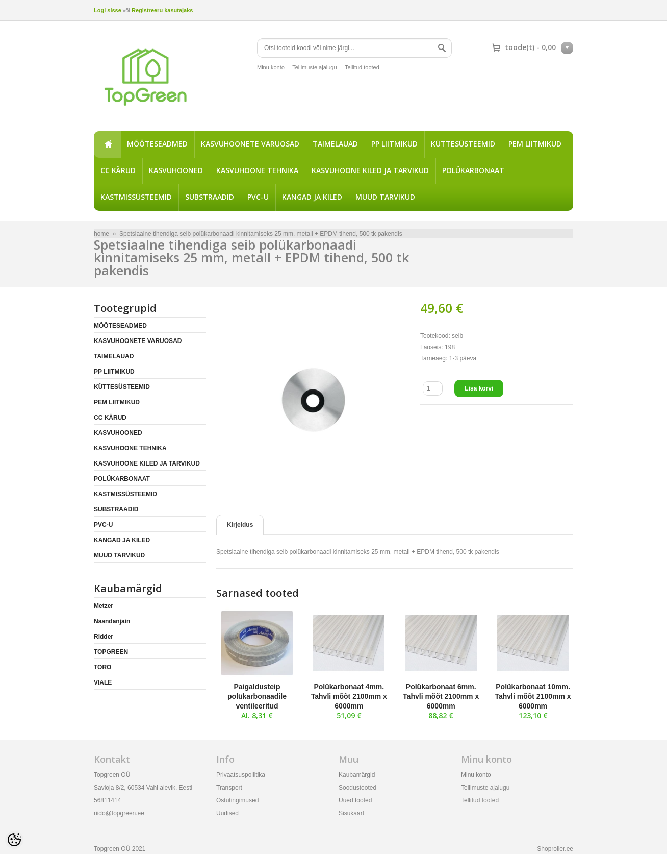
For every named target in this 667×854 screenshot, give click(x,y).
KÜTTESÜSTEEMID (463, 144)
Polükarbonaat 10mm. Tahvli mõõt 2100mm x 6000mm (533, 696)
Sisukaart (351, 813)
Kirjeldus (240, 524)
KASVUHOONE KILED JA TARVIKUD (370, 170)
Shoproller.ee (555, 848)
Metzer (103, 605)
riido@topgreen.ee (119, 813)
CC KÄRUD (118, 170)
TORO (102, 667)
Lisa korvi (479, 388)
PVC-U (258, 197)
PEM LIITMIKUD (534, 144)
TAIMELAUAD (335, 144)
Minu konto (271, 67)
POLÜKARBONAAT (473, 170)
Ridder (103, 636)
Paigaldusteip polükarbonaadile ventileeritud (257, 696)
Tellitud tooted (362, 67)
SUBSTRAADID (209, 197)
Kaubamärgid (357, 774)
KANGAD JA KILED (312, 197)
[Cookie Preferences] (14, 840)
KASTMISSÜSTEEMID (136, 197)
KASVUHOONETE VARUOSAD (250, 144)
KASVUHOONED (176, 170)
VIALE (103, 682)
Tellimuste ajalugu (314, 67)
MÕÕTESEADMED (157, 144)
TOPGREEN (111, 651)
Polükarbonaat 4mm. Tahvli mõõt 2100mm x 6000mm (349, 696)
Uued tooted (355, 800)
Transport (229, 787)
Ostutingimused (237, 800)
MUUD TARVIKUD (385, 197)
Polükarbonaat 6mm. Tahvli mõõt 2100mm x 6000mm (441, 696)
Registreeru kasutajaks (162, 10)
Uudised (227, 813)
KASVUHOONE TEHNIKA (257, 170)
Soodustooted (357, 787)
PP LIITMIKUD (394, 144)
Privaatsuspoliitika (240, 774)
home (107, 144)
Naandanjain (112, 621)
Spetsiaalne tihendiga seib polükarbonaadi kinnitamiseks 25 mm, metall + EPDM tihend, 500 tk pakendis (260, 233)
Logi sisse (107, 10)
